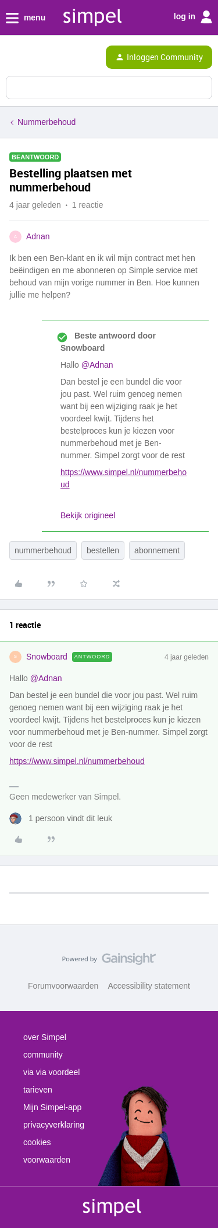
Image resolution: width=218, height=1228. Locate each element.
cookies (37, 1142)
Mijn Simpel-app (52, 1107)
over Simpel (44, 1037)
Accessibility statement (149, 985)
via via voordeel (51, 1072)
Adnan (37, 236)
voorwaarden (46, 1159)
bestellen (103, 550)
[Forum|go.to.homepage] (58, 57)
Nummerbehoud (46, 122)
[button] (13, 59)
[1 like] (60, 818)
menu (25, 18)
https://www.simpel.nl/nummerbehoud (77, 761)
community (43, 1054)
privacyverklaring (53, 1124)
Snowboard (46, 656)
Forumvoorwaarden (63, 985)
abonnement (157, 550)
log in (193, 17)
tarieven (37, 1089)
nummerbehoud (43, 550)
